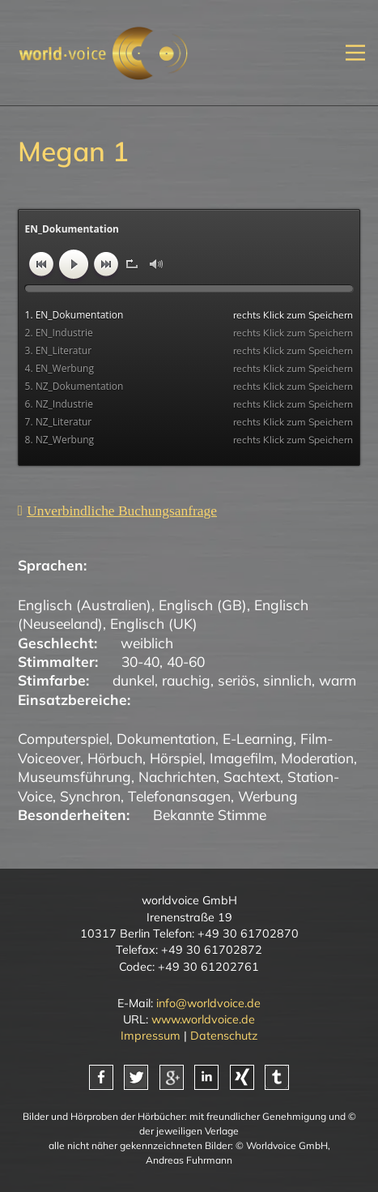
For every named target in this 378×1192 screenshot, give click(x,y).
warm (337, 680)
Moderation (317, 758)
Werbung (268, 796)
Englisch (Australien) (84, 604)
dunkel (134, 680)
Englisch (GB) (203, 604)
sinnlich (287, 680)
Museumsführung (74, 776)
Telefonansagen (179, 796)
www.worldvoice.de (203, 1019)
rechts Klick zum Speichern (293, 315)
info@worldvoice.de (208, 1003)
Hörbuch (114, 758)
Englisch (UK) (153, 623)
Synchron (90, 796)
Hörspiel (176, 758)
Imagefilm (242, 758)
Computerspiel (63, 738)
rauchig (186, 680)
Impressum (151, 1035)
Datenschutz (223, 1035)
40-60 (186, 661)
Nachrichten (177, 776)
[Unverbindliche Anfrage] (117, 510)
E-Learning (258, 738)
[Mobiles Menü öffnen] (355, 53)
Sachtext (251, 776)
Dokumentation (166, 738)
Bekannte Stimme (209, 814)
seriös (237, 680)
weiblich (147, 643)
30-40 (140, 661)
